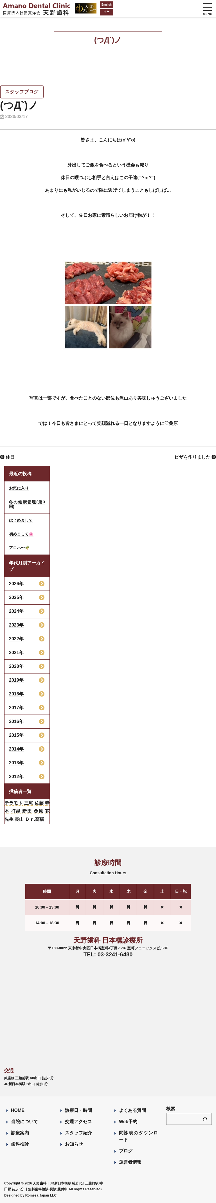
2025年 (16, 597)
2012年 (16, 776)
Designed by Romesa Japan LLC (30, 1195)
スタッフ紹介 (78, 1132)
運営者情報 (130, 1162)
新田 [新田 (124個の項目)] (27, 811)
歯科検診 (20, 1144)
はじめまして (21, 520)
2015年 (16, 735)
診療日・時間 (78, 1110)
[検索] (204, 1118)
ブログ (125, 1150)
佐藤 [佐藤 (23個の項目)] (39, 803)
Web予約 (128, 1121)
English (95, 4)
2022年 (16, 638)
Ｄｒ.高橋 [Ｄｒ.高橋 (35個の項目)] (34, 819)
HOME (17, 1110)
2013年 (16, 762)
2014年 (16, 749)
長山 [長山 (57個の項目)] (19, 819)
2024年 (16, 611)
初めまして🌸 (21, 534)
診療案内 (20, 1132)
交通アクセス (78, 1121)
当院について (24, 1121)
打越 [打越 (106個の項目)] (16, 811)
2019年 (16, 680)
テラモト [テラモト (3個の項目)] (13, 803)
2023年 (16, 625)
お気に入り (19, 488)
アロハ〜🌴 (19, 548)
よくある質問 (132, 1110)
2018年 (16, 693)
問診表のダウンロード (138, 1136)
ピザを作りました (195, 457)
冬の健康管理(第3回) (27, 504)
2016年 (16, 721)
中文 (95, 11)
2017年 (16, 707)
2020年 (16, 666)
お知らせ (74, 1144)
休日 (7, 457)
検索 (170, 1108)
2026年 (16, 583)
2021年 (16, 652)
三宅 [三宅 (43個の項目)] (28, 803)
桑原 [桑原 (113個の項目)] (39, 811)
